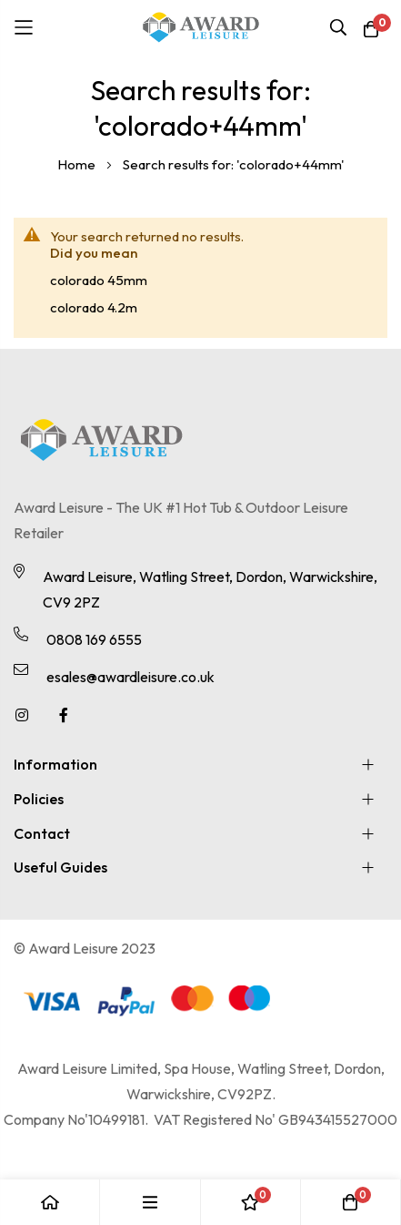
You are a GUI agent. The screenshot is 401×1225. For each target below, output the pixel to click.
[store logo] (201, 27)
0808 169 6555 (94, 639)
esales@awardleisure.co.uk (130, 677)
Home (77, 164)
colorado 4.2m (93, 307)
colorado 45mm (98, 280)
